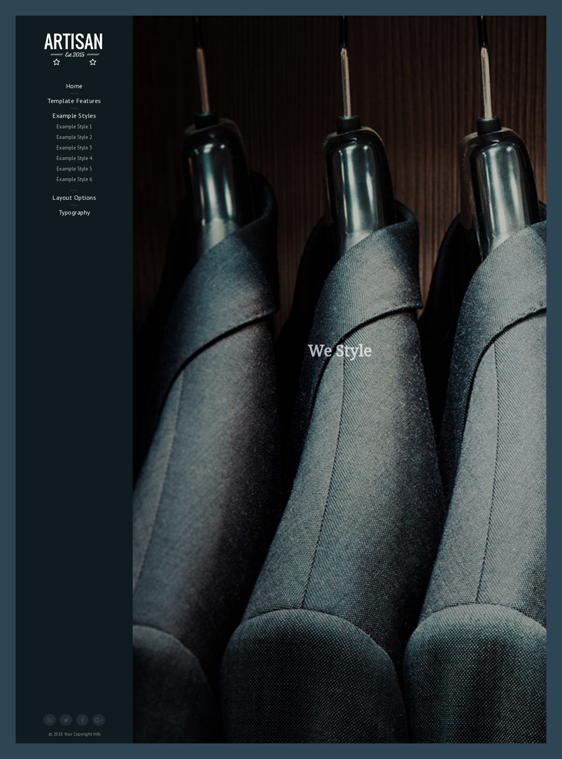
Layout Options (74, 197)
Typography (74, 212)
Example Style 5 (74, 168)
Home (74, 86)
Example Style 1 (74, 126)
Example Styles (74, 115)
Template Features (74, 101)
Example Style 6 (74, 179)
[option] (339, 379)
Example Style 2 (74, 137)
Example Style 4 (74, 158)
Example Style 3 (74, 147)
